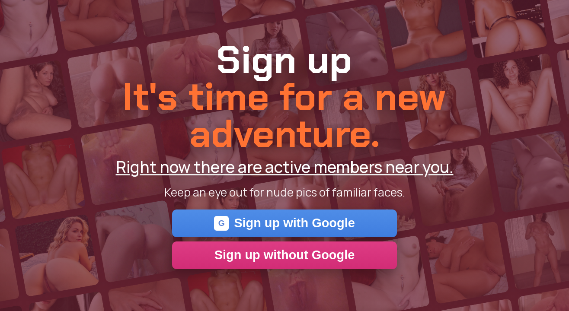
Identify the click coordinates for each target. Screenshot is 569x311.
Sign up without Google (284, 255)
